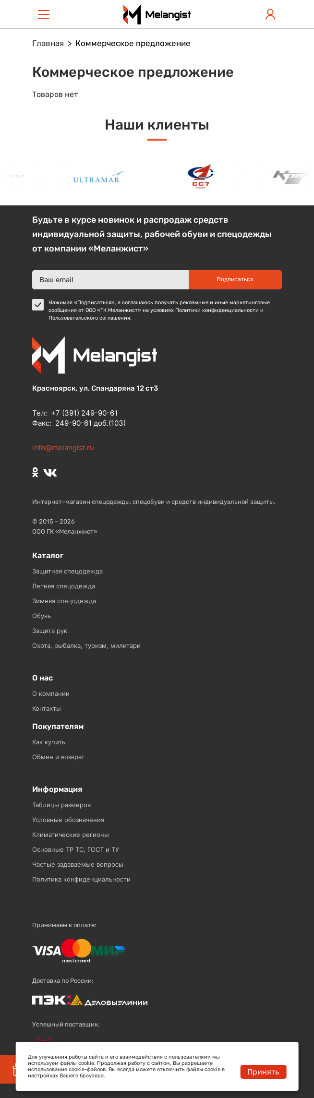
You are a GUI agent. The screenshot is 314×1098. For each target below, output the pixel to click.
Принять (263, 1071)
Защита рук (49, 630)
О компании (51, 693)
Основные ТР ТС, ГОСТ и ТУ (75, 849)
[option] (100, 176)
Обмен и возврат (58, 757)
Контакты (46, 708)
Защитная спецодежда (67, 571)
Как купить (48, 742)
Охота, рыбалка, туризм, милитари (86, 645)
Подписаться (235, 279)
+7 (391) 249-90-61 (84, 413)
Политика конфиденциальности (81, 879)
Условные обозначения (68, 820)
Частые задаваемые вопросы (77, 864)
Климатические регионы (70, 834)
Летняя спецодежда (63, 586)
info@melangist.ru (63, 447)
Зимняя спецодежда (64, 601)
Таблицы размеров (61, 805)
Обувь (41, 616)
